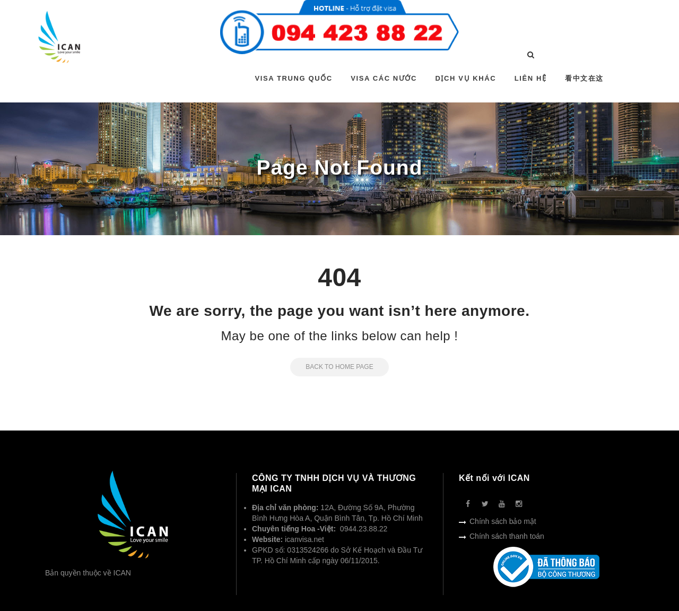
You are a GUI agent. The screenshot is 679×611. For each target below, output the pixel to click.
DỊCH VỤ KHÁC (465, 78)
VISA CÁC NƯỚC (384, 78)
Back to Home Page (331, 367)
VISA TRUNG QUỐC (294, 78)
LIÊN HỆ (531, 78)
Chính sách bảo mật (502, 521)
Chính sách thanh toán (506, 536)
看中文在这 (584, 78)
